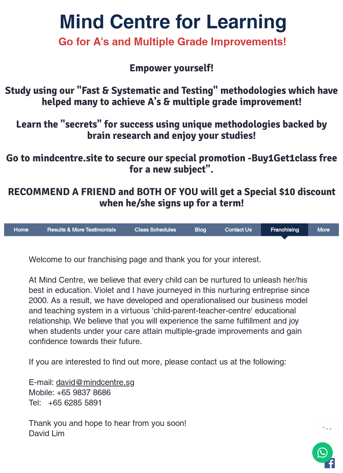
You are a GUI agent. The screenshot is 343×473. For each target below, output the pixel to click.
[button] (323, 231)
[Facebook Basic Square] (330, 463)
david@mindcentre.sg (95, 382)
